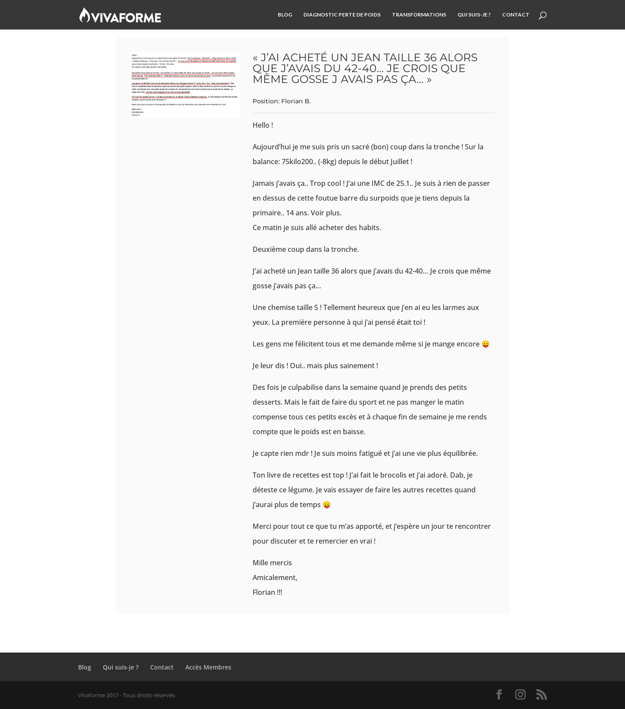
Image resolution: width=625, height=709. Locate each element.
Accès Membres (208, 667)
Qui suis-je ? (474, 15)
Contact (516, 15)
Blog (285, 15)
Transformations (419, 15)
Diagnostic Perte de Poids (342, 15)
